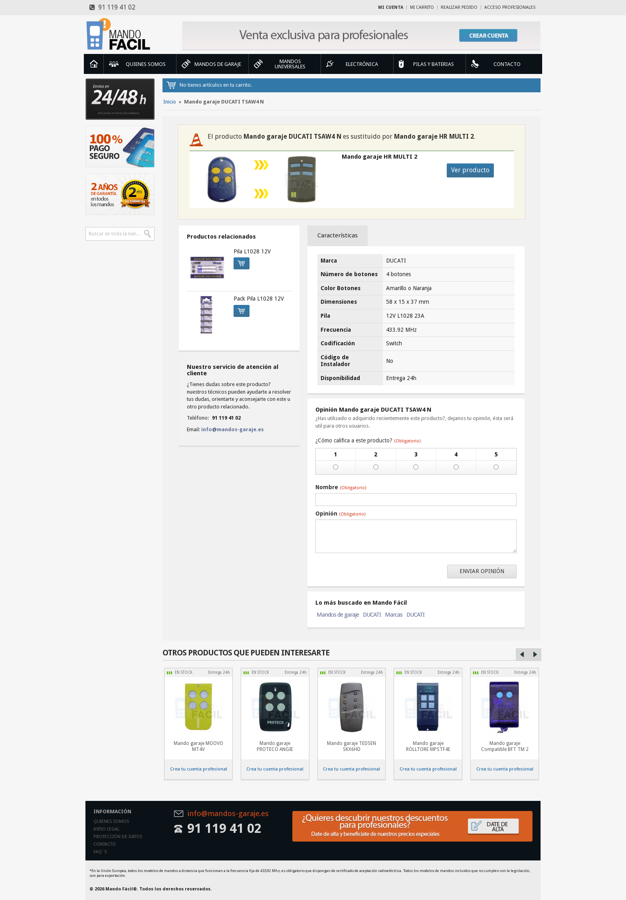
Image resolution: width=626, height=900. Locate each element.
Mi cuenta (390, 7)
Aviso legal (106, 829)
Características (337, 235)
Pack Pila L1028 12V (259, 298)
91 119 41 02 (112, 7)
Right (535, 654)
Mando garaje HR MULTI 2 (379, 156)
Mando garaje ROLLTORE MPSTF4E (428, 746)
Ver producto (470, 170)
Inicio (94, 64)
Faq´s (100, 851)
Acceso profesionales (509, 7)
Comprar (239, 262)
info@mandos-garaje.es (232, 429)
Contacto (104, 844)
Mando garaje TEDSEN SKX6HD (351, 746)
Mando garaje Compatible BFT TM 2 (505, 746)
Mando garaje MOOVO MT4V (198, 746)
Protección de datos (117, 836)
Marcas (393, 614)
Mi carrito (422, 7)
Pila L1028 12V (252, 251)
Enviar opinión (482, 571)
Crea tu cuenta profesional (198, 769)
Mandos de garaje (338, 614)
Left (522, 654)
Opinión (340, 513)
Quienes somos (111, 821)
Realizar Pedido (459, 7)
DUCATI (372, 614)
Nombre (340, 487)
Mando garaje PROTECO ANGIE (275, 746)
